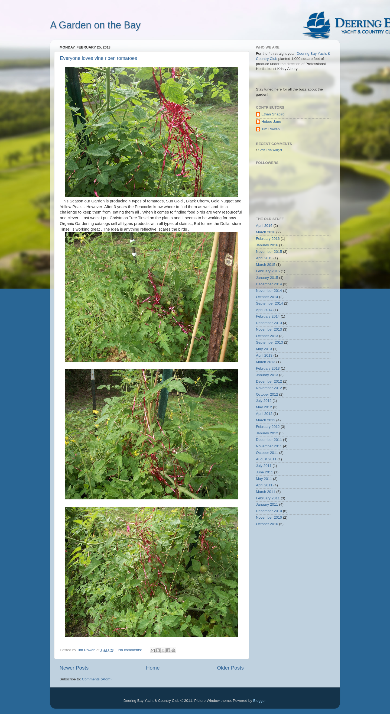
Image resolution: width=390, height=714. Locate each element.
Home (153, 668)
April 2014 (264, 310)
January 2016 (267, 245)
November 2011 (269, 446)
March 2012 (265, 420)
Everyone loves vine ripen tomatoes (98, 58)
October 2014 (267, 297)
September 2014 (269, 303)
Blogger (259, 701)
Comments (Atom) (97, 679)
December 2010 (269, 511)
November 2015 (269, 252)
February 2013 (268, 368)
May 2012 (264, 407)
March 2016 (265, 232)
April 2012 (264, 414)
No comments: (130, 650)
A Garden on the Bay (95, 25)
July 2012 (264, 401)
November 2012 (269, 388)
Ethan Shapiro (273, 114)
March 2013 (265, 362)
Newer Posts (74, 668)
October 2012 (267, 394)
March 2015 (265, 265)
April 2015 (264, 258)
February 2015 (268, 271)
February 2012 (268, 427)
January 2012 (267, 433)
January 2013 (267, 375)
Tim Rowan (270, 129)
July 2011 (264, 466)
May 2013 (264, 349)
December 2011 (269, 440)
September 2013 (269, 342)
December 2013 (269, 323)
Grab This (265, 149)
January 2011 (267, 504)
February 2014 (268, 316)
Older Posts (230, 668)
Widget (277, 149)
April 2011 (264, 485)
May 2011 (264, 479)
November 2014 (269, 291)
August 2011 (266, 459)
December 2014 (269, 284)
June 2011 (264, 472)
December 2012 (269, 381)
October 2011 (267, 453)
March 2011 (265, 492)
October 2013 (267, 336)
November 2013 (269, 329)
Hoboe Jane (271, 121)
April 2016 (264, 226)
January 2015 (267, 278)
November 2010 (269, 517)
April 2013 (264, 355)
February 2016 (268, 239)
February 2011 (268, 498)
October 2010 (267, 524)
